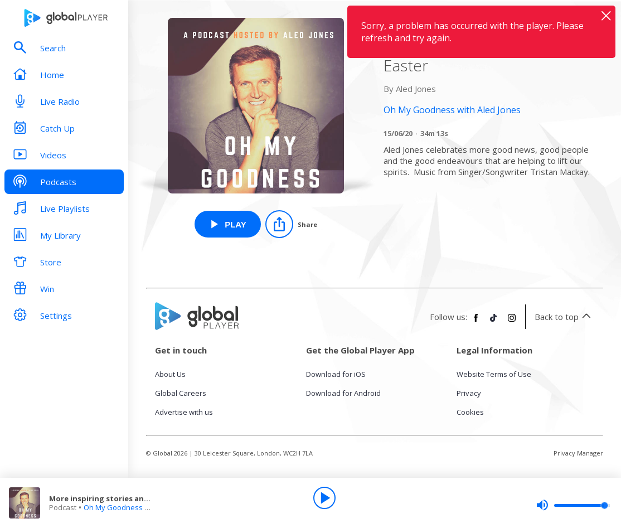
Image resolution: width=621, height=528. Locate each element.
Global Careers (180, 393)
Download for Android (343, 393)
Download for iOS (336, 374)
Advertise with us (184, 412)
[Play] (324, 498)
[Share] (291, 224)
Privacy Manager (578, 453)
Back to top (564, 317)
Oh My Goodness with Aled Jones (140, 507)
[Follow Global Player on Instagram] (512, 322)
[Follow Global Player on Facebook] (476, 322)
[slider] (573, 505)
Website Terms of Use (494, 374)
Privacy (469, 393)
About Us (170, 374)
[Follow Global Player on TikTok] (494, 322)
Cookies (470, 412)
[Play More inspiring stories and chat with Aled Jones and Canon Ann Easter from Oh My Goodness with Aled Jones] (228, 224)
